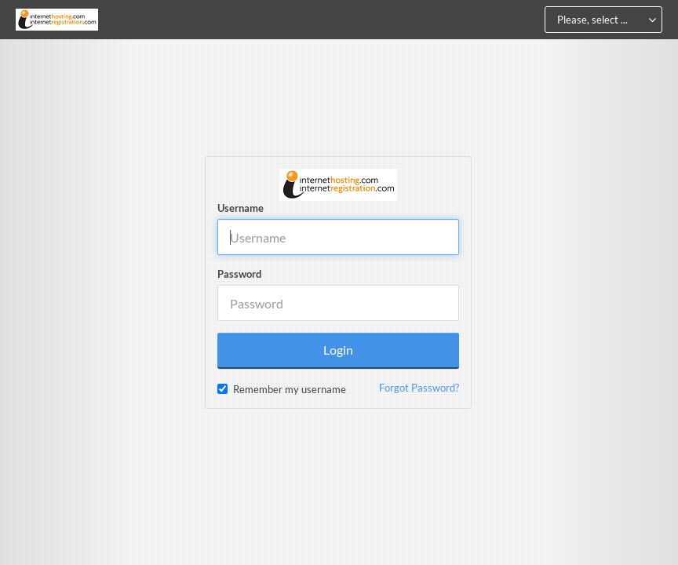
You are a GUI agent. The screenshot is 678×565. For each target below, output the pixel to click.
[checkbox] (222, 389)
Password (239, 274)
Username (240, 208)
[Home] (57, 20)
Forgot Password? (419, 387)
